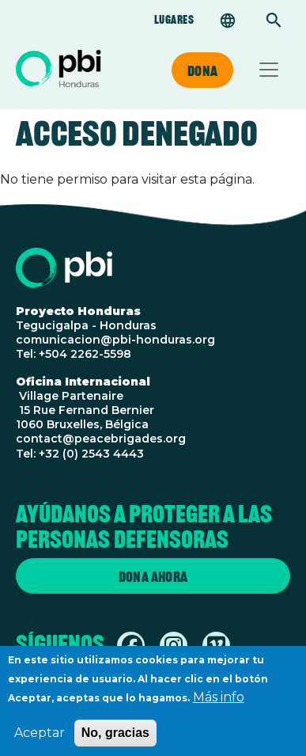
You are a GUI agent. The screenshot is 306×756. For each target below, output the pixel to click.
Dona (202, 70)
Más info (218, 704)
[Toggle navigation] (268, 70)
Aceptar (39, 739)
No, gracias (115, 740)
